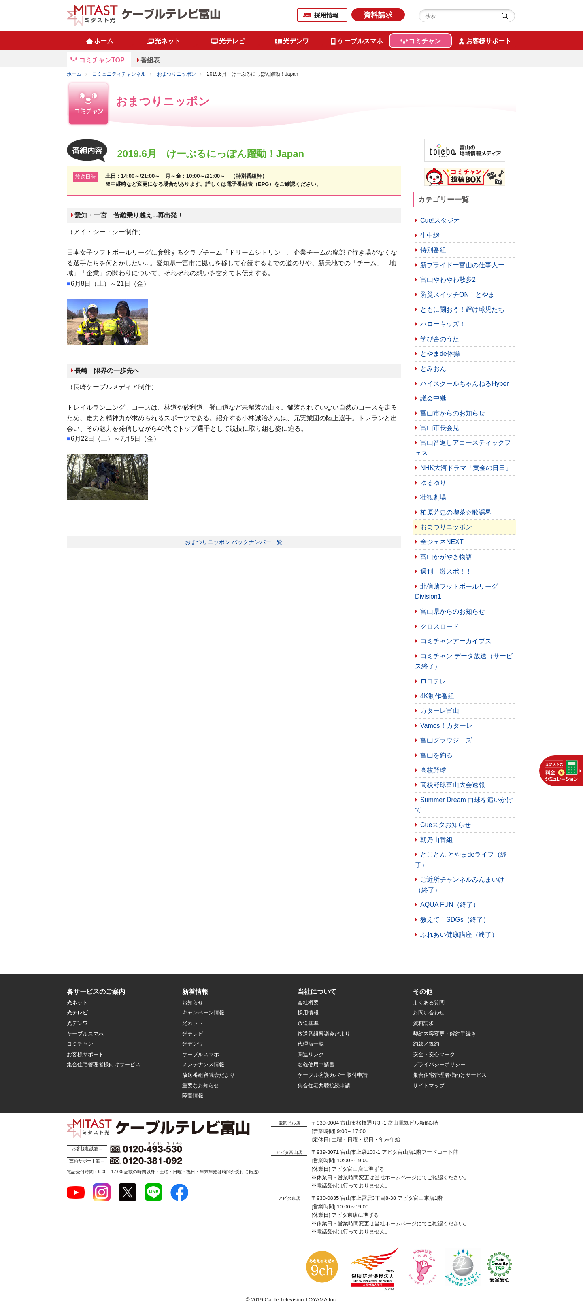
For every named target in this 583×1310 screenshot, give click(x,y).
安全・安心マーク (434, 1054)
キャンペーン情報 (203, 1013)
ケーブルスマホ (85, 1034)
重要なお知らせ (200, 1085)
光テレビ (77, 1013)
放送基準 (308, 1023)
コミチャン (80, 1044)
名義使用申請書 (316, 1064)
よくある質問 (429, 1003)
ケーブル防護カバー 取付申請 (333, 1075)
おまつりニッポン (176, 74)
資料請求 (378, 15)
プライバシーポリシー (439, 1064)
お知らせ (192, 1003)
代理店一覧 (311, 1044)
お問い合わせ (429, 1013)
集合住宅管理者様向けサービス (103, 1064)
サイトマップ (429, 1085)
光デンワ (77, 1023)
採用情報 (326, 15)
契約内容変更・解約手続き (444, 1034)
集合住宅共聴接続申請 (324, 1085)
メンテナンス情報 (203, 1064)
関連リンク (311, 1054)
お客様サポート (85, 1054)
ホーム (74, 74)
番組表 (150, 60)
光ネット (77, 1003)
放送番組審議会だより (208, 1075)
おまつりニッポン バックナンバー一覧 (234, 542)
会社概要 (308, 1003)
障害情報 (192, 1096)
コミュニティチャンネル (119, 74)
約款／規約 (426, 1044)
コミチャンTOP (102, 60)
